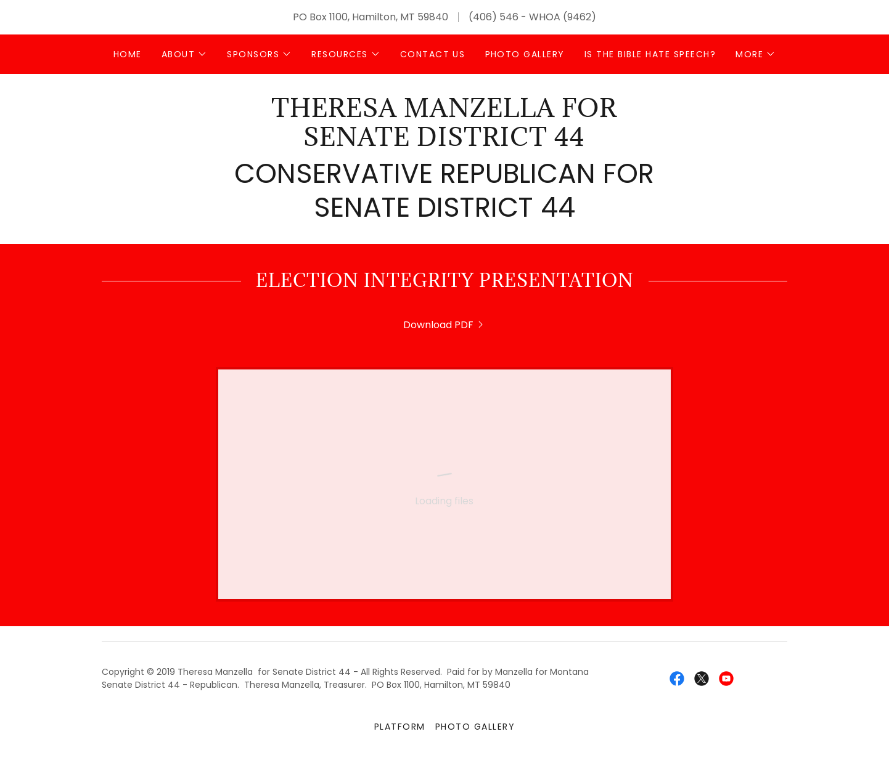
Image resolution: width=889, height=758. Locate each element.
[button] (185, 54)
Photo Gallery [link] (525, 54)
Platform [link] (399, 726)
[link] (444, 142)
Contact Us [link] (432, 54)
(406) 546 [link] (493, 17)
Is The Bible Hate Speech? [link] (650, 54)
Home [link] (127, 54)
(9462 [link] (577, 17)
